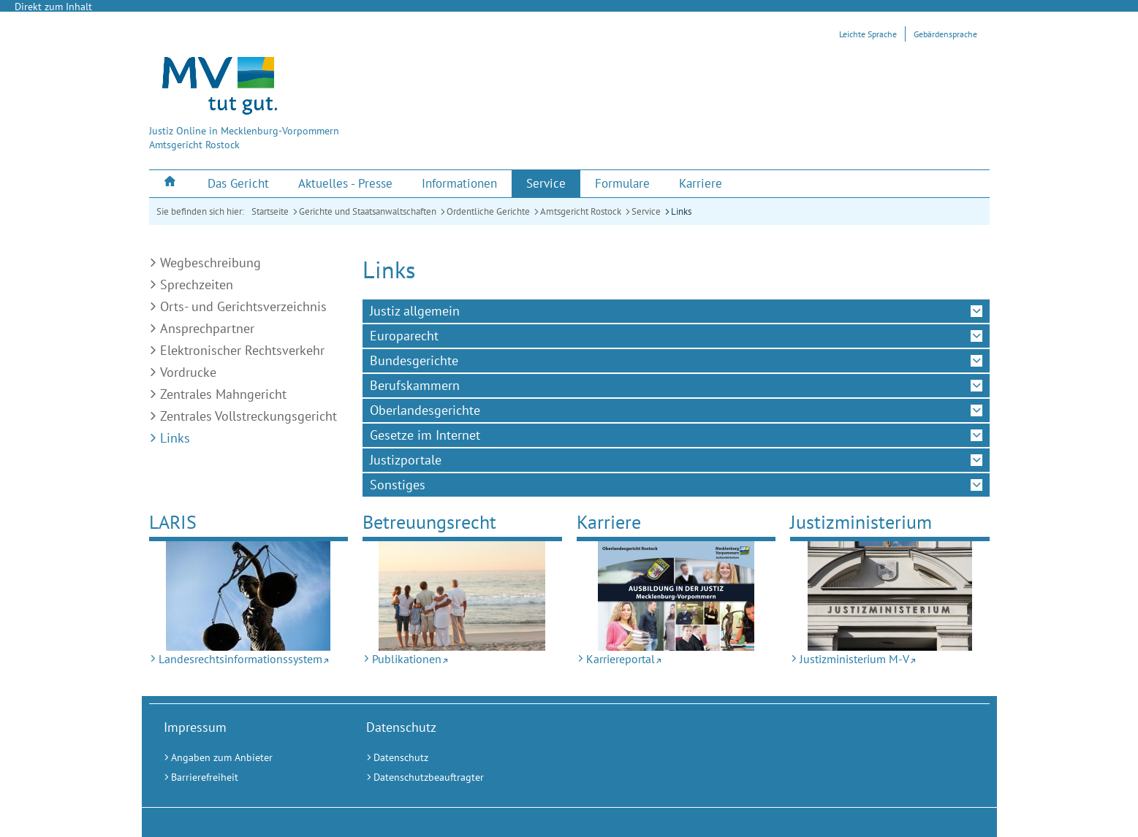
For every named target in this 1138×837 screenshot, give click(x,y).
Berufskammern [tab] (415, 385)
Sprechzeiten (196, 284)
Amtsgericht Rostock (580, 211)
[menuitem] (171, 183)
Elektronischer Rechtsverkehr (242, 350)
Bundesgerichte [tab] (414, 360)
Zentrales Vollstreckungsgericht (248, 416)
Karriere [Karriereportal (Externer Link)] (609, 522)
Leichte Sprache (868, 33)
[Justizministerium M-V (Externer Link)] (890, 596)
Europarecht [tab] (404, 335)
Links (681, 211)
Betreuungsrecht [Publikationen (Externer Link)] (429, 522)
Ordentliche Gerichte (488, 211)
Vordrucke (188, 372)
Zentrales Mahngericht (223, 394)
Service (646, 211)
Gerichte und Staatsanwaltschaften (367, 211)
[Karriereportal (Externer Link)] (676, 596)
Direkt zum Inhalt (53, 6)
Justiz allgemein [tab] (415, 310)
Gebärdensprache (945, 33)
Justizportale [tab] (405, 459)
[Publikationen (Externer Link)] (462, 596)
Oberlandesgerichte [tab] (425, 410)
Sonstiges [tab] (397, 484)
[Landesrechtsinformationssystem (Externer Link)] (249, 596)
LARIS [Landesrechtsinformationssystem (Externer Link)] (173, 522)
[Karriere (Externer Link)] (700, 183)
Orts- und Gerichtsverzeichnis (243, 306)
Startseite (270, 211)
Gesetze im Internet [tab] (425, 435)
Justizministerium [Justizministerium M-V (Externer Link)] (861, 522)
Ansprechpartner (207, 328)
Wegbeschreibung (210, 262)
